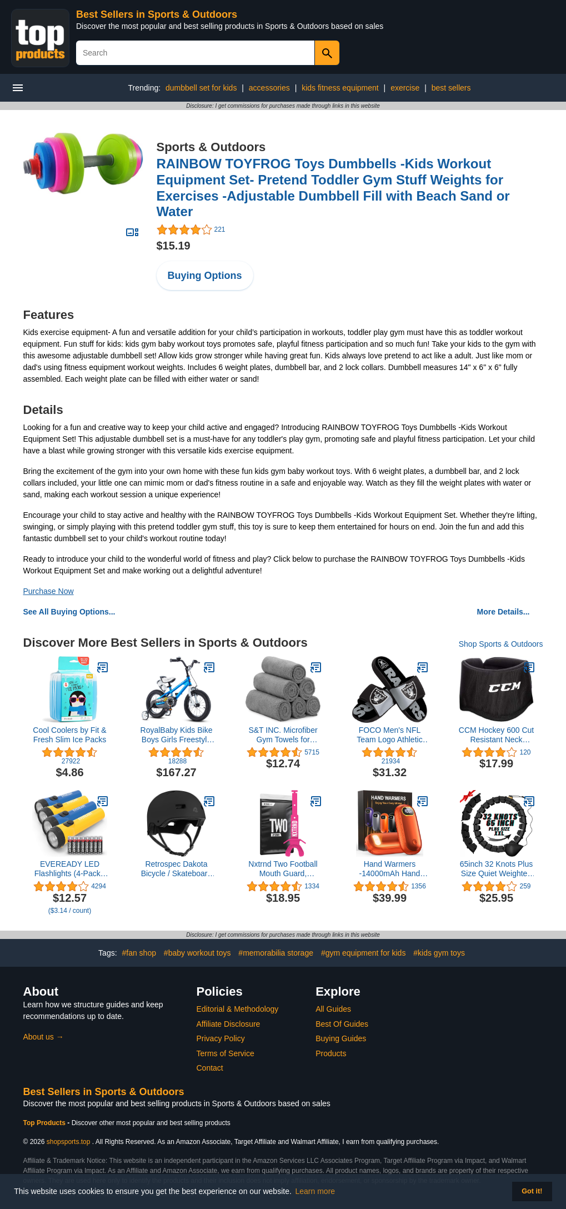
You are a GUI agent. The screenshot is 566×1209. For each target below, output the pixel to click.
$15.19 (174, 245)
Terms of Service (225, 1053)
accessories (269, 87)
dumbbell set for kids (201, 87)
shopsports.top (69, 1142)
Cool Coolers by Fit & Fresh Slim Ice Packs (69, 735)
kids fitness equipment (340, 87)
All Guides (333, 1009)
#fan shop (139, 952)
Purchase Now (48, 591)
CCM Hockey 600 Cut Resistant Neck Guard (496, 735)
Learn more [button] (315, 1191)
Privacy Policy (221, 1038)
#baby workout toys (197, 952)
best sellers (451, 87)
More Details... (503, 611)
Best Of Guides (341, 1024)
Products (330, 1053)
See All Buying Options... (69, 611)
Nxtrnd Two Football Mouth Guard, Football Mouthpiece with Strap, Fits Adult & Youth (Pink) (283, 869)
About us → (43, 1036)
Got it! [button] (532, 1191)
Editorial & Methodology (238, 1009)
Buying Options (205, 275)
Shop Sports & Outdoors (501, 644)
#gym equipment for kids (363, 952)
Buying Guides (340, 1038)
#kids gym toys (439, 952)
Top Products (45, 1123)
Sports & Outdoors (211, 147)
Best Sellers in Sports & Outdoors (156, 14)
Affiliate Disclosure (229, 1024)
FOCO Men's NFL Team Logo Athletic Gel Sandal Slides (389, 735)
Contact (210, 1067)
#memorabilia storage (275, 952)
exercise (404, 87)
